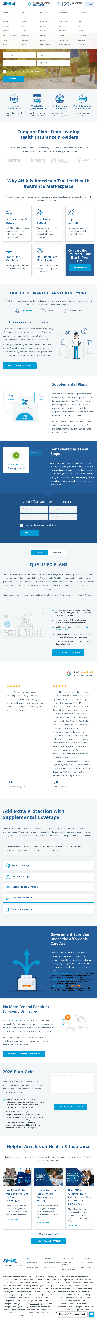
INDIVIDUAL (24, 310)
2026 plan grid (67, 1259)
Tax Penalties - (57, 986)
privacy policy (85, 1267)
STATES (48, 11)
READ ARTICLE (12, 1219)
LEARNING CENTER (71, 11)
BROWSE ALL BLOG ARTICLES (48, 1241)
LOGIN (89, 4)
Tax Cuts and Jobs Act (17, 1020)
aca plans (48, 1259)
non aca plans (32, 1267)
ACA (40, 552)
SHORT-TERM (72, 310)
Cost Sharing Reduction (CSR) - (64, 980)
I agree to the (21, 71)
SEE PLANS (13, 78)
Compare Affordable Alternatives (24, 1054)
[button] (2, 160)
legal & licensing (86, 1263)
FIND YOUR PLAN (26, 11)
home (29, 1259)
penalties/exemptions (52, 1263)
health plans (32, 1263)
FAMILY (48, 310)
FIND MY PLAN (80, 267)
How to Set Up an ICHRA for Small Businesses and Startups (47, 1196)
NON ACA (57, 552)
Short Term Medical (66, 1264)
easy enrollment (51, 1267)
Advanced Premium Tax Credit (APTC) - (68, 974)
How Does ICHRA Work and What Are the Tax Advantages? (17, 1196)
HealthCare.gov (36, 1303)
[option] (14, 160)
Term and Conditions (29, 71)
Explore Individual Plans (19, 365)
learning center (68, 1269)
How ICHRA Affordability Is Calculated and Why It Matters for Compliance (79, 1197)
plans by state (85, 1259)
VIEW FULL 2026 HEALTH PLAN (70, 1107)
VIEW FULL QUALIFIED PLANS (68, 652)
